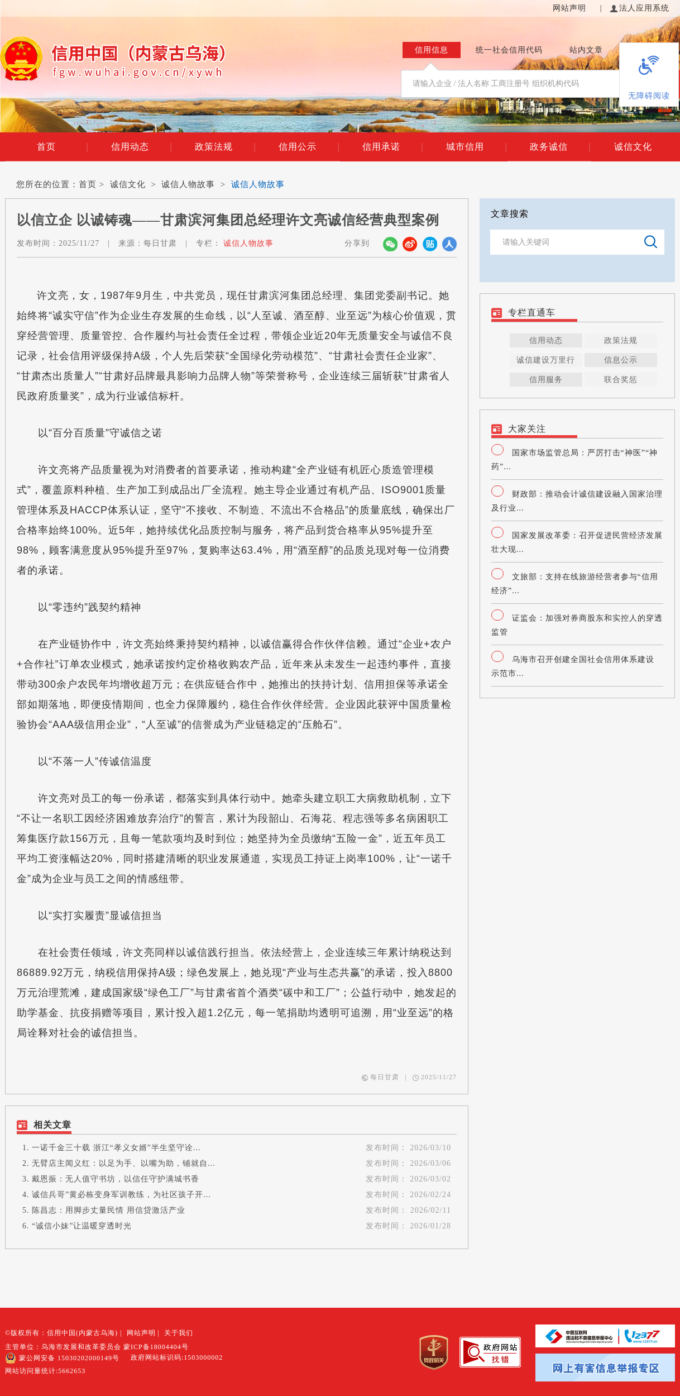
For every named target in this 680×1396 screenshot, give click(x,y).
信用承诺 (392, 147)
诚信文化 (633, 146)
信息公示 (621, 360)
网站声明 (571, 8)
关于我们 (178, 1333)
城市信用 (476, 147)
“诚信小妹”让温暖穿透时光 (82, 1226)
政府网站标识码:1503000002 (177, 1357)
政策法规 (225, 147)
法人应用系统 (639, 8)
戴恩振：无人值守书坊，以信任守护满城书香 (115, 1179)
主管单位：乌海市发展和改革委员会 (63, 1347)
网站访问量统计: (45, 1371)
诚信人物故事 (188, 184)
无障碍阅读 (649, 96)
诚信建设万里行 (545, 360)
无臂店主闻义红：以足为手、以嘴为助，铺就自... (124, 1163)
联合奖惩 (621, 379)
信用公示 (309, 147)
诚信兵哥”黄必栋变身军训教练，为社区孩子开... (121, 1194)
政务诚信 (560, 147)
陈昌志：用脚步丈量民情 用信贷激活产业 (108, 1210)
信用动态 (141, 147)
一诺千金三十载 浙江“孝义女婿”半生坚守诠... (116, 1148)
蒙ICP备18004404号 (156, 1347)
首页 (62, 147)
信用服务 (546, 379)
